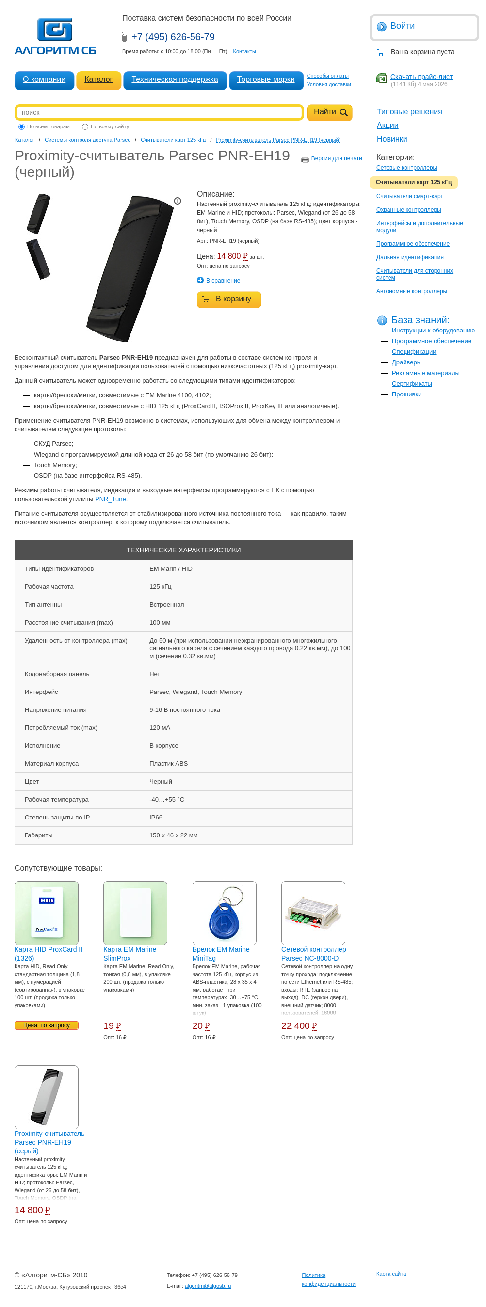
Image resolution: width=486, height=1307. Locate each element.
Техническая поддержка (174, 79)
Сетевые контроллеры (406, 167)
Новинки (392, 139)
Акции (388, 125)
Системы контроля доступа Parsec (87, 139)
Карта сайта (391, 1273)
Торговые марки (266, 79)
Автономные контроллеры (411, 291)
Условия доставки (329, 84)
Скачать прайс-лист (421, 76)
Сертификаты (412, 383)
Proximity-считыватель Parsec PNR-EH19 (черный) (278, 139)
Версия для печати (336, 158)
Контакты (244, 51)
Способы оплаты (328, 76)
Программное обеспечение (413, 243)
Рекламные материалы (426, 373)
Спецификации (414, 351)
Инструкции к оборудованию (433, 330)
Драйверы (406, 362)
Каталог (98, 79)
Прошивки (406, 394)
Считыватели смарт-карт (409, 196)
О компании (44, 79)
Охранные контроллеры (408, 209)
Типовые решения (409, 112)
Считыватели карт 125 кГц (414, 182)
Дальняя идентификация (410, 257)
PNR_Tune (110, 499)
